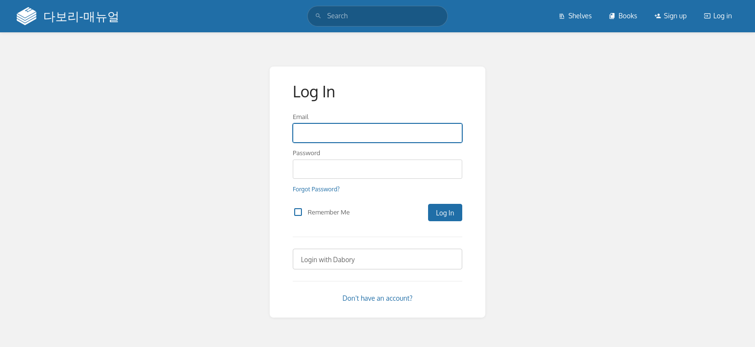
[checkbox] (298, 212)
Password (306, 152)
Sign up (670, 16)
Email (301, 116)
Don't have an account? (377, 298)
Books (623, 16)
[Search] (318, 16)
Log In (445, 213)
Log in (718, 16)
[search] (377, 16)
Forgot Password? (316, 189)
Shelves (575, 16)
